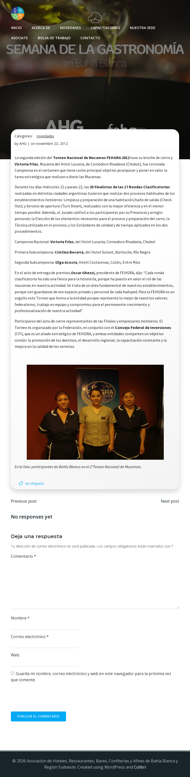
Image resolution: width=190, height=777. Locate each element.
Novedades (70, 27)
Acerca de (40, 27)
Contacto (90, 37)
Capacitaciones (105, 27)
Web (15, 655)
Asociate (19, 37)
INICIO (16, 27)
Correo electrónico (30, 637)
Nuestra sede (142, 27)
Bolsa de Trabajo (54, 37)
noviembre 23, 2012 (52, 144)
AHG (22, 144)
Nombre (20, 618)
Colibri (140, 767)
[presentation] (48, 700)
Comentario (23, 556)
